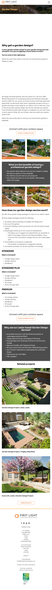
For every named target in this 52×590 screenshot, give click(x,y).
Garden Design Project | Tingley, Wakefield (18, 452)
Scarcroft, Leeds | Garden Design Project (17, 496)
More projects (26, 503)
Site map (22, 568)
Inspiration (29, 568)
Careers (21, 570)
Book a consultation (26, 133)
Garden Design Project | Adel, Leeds (16, 408)
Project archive (28, 570)
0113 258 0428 (26, 559)
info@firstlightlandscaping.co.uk (26, 561)
